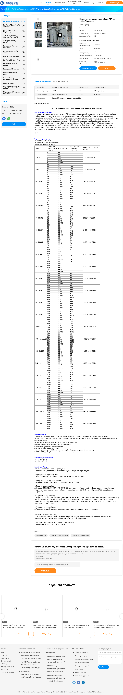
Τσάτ (14, 124)
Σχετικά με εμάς (6, 661)
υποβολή (45, 571)
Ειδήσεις (4, 664)
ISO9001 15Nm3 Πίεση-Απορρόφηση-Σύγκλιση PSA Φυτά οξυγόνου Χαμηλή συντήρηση (56, 678)
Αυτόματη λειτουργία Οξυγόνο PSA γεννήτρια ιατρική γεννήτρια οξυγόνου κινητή (57, 659)
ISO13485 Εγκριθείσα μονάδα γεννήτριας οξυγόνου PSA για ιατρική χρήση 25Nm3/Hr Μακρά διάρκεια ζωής (56, 669)
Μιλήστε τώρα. (114, 3)
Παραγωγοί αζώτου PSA (14, 21)
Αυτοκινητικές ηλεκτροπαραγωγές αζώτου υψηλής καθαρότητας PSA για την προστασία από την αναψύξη (31, 675)
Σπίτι (2, 652)
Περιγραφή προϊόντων (60, 81)
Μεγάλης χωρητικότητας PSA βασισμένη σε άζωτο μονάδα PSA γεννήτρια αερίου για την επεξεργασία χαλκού (30, 656)
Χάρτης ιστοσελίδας (7, 666)
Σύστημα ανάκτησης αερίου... (14, 41)
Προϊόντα (4, 655)
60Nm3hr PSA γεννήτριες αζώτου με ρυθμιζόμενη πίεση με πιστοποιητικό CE (106, 627)
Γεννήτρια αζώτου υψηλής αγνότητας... (14, 25)
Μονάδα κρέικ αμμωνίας (14, 56)
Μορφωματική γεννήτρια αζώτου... (14, 87)
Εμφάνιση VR (5, 658)
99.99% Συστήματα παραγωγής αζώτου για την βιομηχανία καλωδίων (14, 627)
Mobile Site (4, 669)
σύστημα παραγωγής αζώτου (80, 535)
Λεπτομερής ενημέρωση (42, 81)
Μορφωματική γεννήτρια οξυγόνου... (14, 92)
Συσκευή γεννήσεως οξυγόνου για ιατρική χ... (14, 36)
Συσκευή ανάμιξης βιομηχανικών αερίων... (14, 78)
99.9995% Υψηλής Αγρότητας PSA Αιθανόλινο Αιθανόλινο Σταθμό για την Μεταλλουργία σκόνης (30, 665)
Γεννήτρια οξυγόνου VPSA (14, 60)
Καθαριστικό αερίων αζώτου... (14, 64)
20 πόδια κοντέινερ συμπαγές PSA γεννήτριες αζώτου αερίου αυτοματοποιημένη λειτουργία (76, 627)
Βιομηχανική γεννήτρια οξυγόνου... (14, 46)
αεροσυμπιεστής (14, 83)
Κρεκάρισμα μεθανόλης (14, 69)
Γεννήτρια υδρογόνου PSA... (14, 73)
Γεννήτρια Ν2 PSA (41, 535)
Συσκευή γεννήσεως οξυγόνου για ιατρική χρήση (57, 650)
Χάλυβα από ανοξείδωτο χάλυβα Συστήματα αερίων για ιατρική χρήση (45, 627)
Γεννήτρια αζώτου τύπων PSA (59, 535)
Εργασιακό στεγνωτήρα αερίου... (14, 52)
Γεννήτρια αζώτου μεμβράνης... (14, 31)
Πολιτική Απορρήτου (7, 672)
